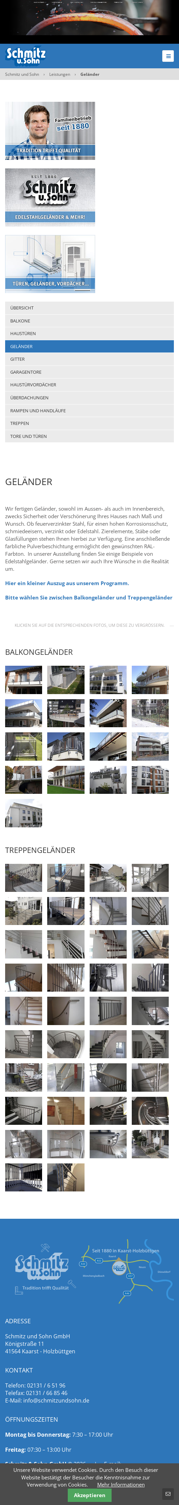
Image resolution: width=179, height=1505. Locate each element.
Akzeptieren (89, 1495)
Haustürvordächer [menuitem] (33, 385)
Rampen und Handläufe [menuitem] (38, 411)
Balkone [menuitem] (20, 321)
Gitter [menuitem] (17, 359)
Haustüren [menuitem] (23, 333)
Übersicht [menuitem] (22, 308)
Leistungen (59, 74)
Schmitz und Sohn (22, 74)
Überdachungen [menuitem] (29, 398)
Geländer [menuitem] (21, 346)
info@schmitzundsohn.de (56, 1400)
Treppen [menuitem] (19, 423)
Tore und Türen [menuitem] (28, 436)
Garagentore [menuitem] (25, 372)
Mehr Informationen (121, 1484)
